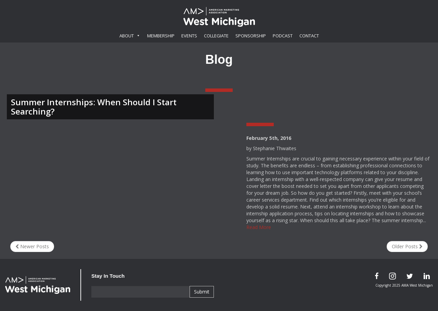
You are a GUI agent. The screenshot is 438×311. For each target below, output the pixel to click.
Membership (161, 36)
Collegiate (216, 36)
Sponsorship (250, 36)
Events (189, 36)
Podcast (283, 36)
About (129, 36)
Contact (309, 36)
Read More (258, 227)
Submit (201, 291)
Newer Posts (32, 246)
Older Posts (407, 246)
